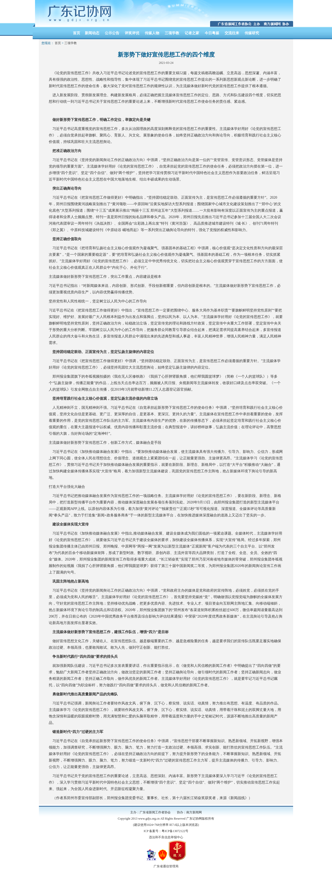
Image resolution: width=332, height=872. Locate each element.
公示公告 (112, 33)
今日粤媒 (212, 33)
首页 (76, 33)
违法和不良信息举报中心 (166, 837)
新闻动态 (92, 33)
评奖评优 (132, 33)
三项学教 (172, 33)
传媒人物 (152, 33)
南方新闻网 (194, 812)
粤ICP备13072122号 (175, 831)
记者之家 (192, 33)
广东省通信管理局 (166, 866)
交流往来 (232, 33)
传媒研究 (252, 33)
